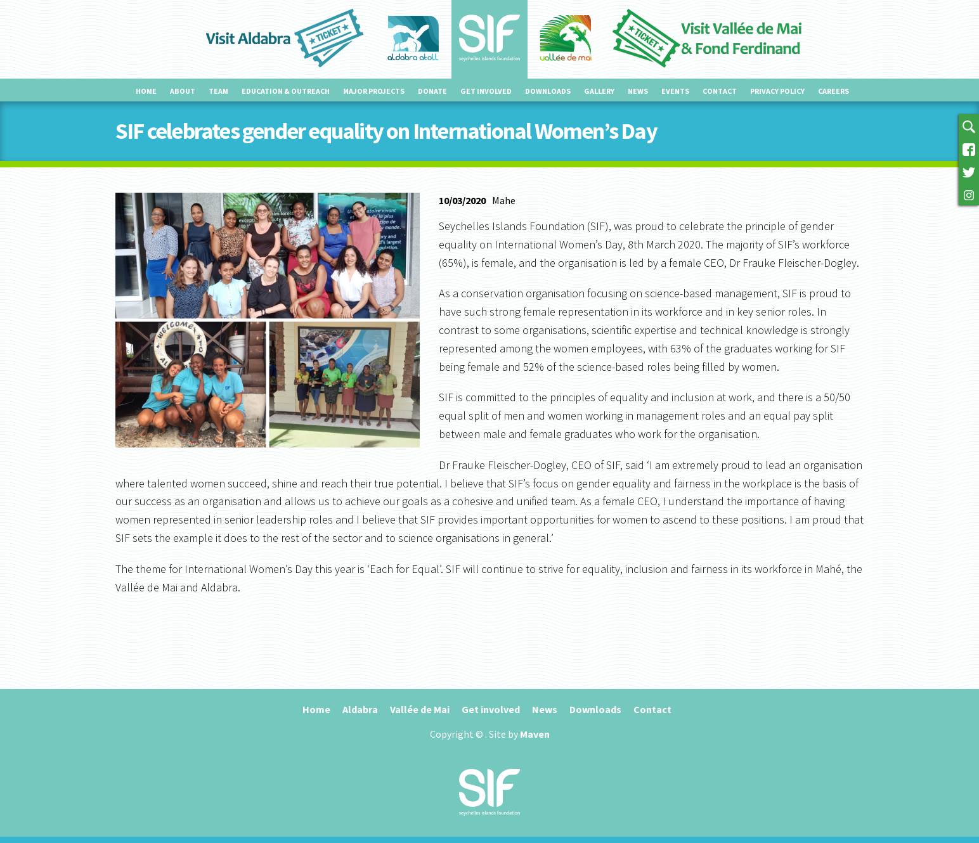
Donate (432, 91)
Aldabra (360, 709)
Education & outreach (286, 91)
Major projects (374, 91)
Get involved (486, 91)
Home (146, 91)
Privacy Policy (777, 91)
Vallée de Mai (420, 709)
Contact (720, 91)
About (182, 91)
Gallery (599, 91)
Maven (535, 734)
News (638, 91)
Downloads (548, 91)
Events (675, 91)
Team (218, 91)
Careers (833, 91)
